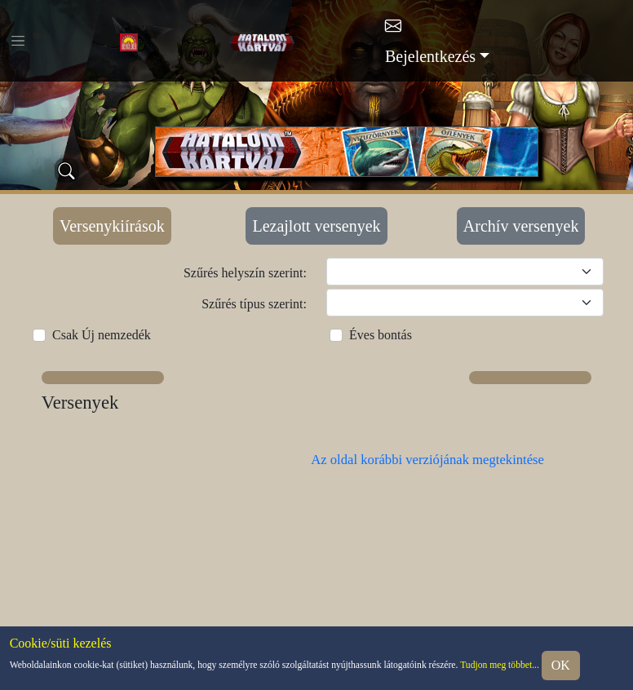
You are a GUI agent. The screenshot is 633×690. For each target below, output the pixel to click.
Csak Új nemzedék (101, 335)
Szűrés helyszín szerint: (245, 273)
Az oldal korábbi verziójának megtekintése (427, 459)
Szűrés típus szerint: (254, 304)
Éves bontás (380, 335)
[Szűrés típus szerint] (465, 302)
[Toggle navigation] (18, 40)
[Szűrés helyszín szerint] (465, 271)
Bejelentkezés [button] (430, 56)
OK (560, 665)
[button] (103, 377)
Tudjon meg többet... (499, 665)
